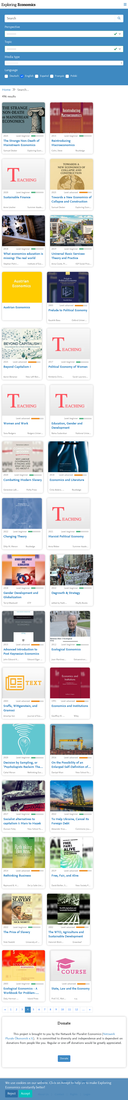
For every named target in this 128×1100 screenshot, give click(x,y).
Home (6, 90)
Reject (11, 1093)
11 (69, 1009)
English (29, 76)
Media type (12, 57)
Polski (74, 76)
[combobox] (64, 63)
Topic (8, 42)
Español (44, 76)
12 (76, 1009)
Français (59, 76)
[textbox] (64, 63)
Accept (25, 1093)
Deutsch (14, 76)
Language (11, 70)
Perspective (12, 27)
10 (62, 1009)
